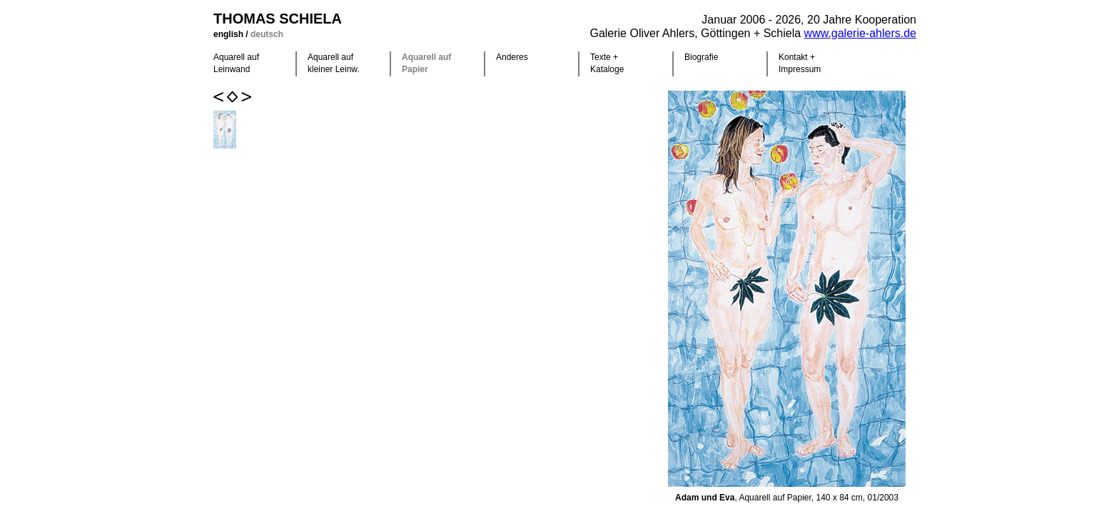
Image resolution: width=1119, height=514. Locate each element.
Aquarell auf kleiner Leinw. (334, 63)
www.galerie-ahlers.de (860, 33)
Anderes (512, 57)
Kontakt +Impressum (800, 63)
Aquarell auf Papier (426, 63)
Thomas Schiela (277, 18)
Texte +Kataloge (607, 63)
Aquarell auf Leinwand (236, 63)
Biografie (701, 57)
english (229, 34)
